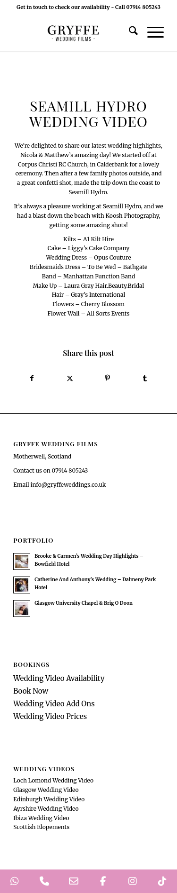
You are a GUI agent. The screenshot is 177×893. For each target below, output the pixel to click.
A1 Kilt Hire (98, 239)
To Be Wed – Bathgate (117, 266)
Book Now (30, 691)
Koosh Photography (132, 215)
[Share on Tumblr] (145, 378)
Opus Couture (112, 257)
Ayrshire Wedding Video (45, 808)
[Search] (128, 32)
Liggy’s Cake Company (98, 248)
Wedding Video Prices (50, 716)
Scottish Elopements (41, 826)
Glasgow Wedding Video (45, 789)
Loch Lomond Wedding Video (53, 780)
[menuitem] (128, 32)
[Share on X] (70, 378)
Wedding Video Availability (58, 678)
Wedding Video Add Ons (54, 703)
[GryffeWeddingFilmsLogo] (73, 32)
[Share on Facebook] (32, 378)
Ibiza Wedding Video (41, 818)
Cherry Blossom (103, 304)
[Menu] (151, 32)
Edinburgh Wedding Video (48, 799)
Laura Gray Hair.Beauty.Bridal (104, 285)
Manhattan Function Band (99, 276)
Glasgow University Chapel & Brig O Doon (83, 603)
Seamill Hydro (87, 192)
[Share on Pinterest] (107, 378)
